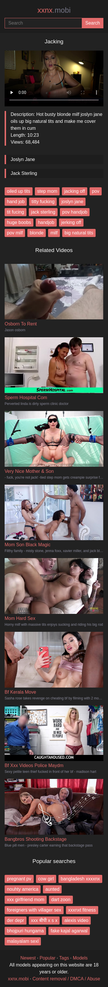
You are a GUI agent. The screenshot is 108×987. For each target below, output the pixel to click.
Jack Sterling (24, 173)
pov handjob (74, 212)
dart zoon (61, 899)
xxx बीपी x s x (44, 920)
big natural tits (79, 232)
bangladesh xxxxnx (80, 878)
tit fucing (15, 212)
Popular (47, 957)
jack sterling (43, 212)
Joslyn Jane (23, 159)
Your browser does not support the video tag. (54, 76)
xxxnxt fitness (82, 910)
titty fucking (42, 201)
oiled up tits (18, 191)
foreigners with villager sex (34, 910)
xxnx (54, 10)
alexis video (76, 920)
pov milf (15, 232)
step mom (47, 191)
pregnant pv (19, 878)
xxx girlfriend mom (25, 899)
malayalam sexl (23, 941)
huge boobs (19, 222)
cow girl (46, 878)
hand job (15, 201)
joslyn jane (72, 201)
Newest (28, 957)
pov (95, 191)
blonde (36, 232)
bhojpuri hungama (25, 930)
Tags (64, 957)
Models (80, 957)
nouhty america (22, 889)
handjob (46, 222)
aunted (52, 889)
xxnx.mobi (18, 978)
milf (54, 232)
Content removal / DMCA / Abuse (66, 978)
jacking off (74, 191)
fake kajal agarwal (69, 930)
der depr (15, 920)
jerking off (71, 222)
